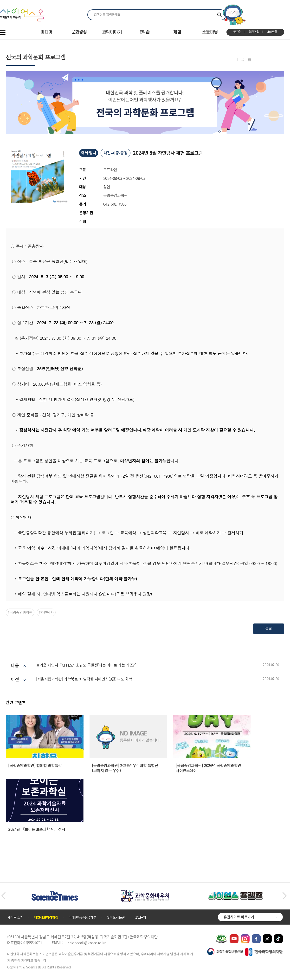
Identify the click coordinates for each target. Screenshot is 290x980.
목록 (268, 628)
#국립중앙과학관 (20, 612)
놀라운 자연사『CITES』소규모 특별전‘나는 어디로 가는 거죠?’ (86, 665)
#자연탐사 (46, 612)
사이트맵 (271, 32)
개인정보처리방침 (46, 917)
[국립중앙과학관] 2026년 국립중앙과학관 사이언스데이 (208, 767)
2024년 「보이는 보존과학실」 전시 (36, 829)
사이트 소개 (15, 917)
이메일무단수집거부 (82, 917)
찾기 (219, 15)
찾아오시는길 (116, 917)
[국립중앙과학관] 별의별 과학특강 (35, 765)
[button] (3, 896)
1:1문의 (140, 917)
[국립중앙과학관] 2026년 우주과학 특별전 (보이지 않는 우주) (125, 767)
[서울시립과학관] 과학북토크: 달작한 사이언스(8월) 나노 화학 (84, 678)
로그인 (237, 32)
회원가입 (254, 32)
